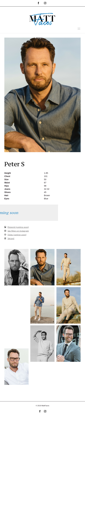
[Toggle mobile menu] (79, 28)
